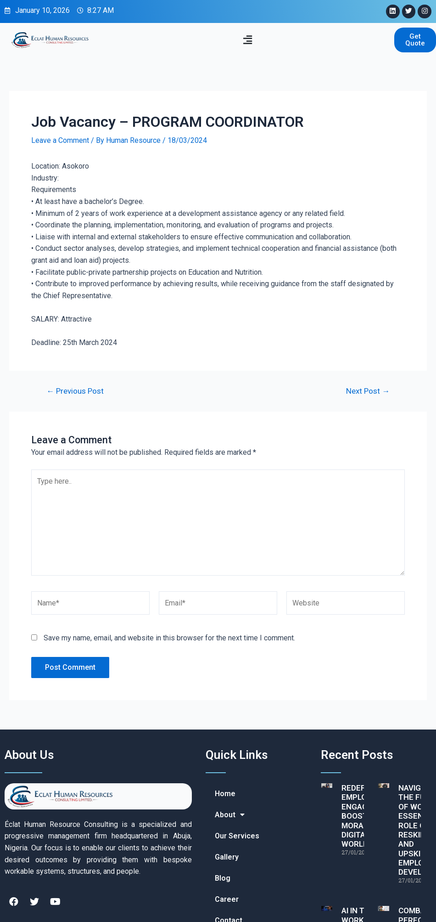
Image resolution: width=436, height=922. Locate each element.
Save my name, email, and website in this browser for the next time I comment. (169, 638)
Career (227, 899)
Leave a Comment (60, 140)
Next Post (368, 391)
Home (225, 793)
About (230, 815)
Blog (222, 878)
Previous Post (75, 391)
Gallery (227, 857)
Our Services (237, 835)
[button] (248, 40)
